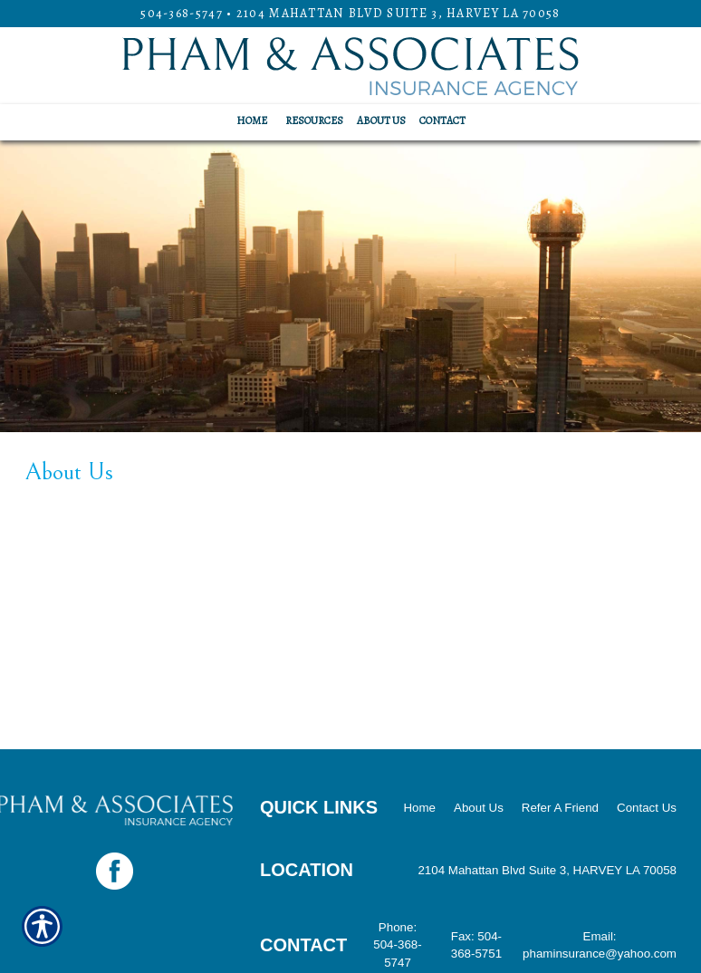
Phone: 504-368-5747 (397, 944)
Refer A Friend (560, 807)
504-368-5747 (181, 13)
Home (419, 807)
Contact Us (647, 807)
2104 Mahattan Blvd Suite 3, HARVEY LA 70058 (398, 13)
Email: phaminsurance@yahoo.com (600, 945)
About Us (479, 807)
